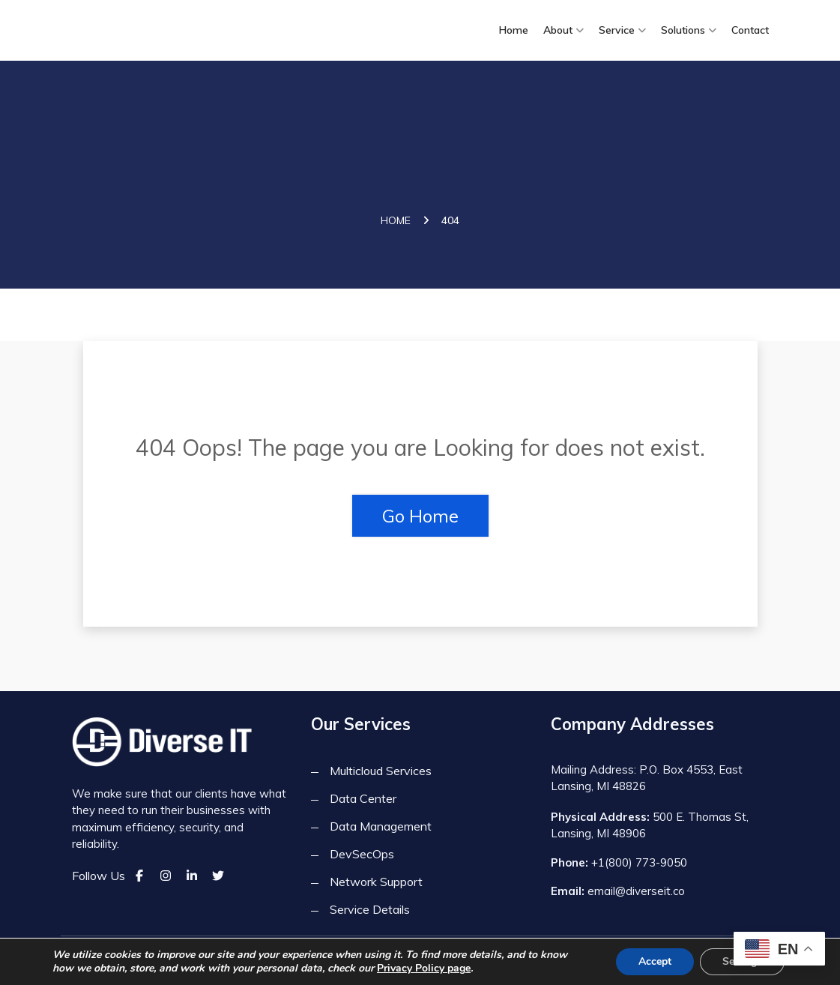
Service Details (370, 909)
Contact (750, 30)
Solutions (683, 30)
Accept (654, 961)
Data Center (363, 798)
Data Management (381, 826)
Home (513, 30)
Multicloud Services (381, 770)
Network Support (376, 881)
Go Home (420, 515)
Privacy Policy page (424, 968)
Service (617, 30)
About (557, 30)
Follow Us (98, 875)
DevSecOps (362, 853)
